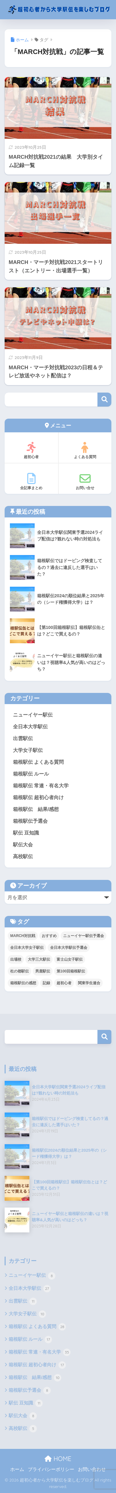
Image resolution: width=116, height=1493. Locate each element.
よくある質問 (85, 450)
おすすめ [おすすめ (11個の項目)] (49, 936)
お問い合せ (85, 481)
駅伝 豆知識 (26, 832)
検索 (104, 400)
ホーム (17, 1469)
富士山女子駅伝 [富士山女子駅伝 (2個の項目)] (70, 959)
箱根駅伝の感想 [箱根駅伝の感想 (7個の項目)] (23, 983)
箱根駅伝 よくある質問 (38, 762)
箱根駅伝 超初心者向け (38, 797)
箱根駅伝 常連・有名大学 (41, 785)
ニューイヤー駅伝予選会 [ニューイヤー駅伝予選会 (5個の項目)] (83, 936)
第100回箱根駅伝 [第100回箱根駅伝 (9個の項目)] (71, 971)
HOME (58, 1459)
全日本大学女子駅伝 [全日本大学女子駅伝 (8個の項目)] (27, 947)
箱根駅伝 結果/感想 (36, 809)
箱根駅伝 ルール (31, 773)
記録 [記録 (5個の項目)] (46, 983)
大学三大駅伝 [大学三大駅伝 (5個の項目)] (39, 959)
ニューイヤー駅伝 (33, 714)
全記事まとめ (31, 481)
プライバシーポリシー (51, 1469)
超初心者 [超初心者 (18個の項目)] (64, 983)
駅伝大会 (23, 844)
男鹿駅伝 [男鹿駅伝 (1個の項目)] (42, 971)
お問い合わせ (92, 1469)
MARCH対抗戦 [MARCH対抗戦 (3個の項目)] (22, 936)
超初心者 (31, 450)
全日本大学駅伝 (30, 726)
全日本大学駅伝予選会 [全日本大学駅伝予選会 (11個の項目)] (68, 947)
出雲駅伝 (23, 738)
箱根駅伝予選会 (30, 821)
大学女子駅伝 (28, 750)
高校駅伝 (23, 856)
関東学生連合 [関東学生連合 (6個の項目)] (89, 983)
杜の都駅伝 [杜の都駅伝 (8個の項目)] (19, 971)
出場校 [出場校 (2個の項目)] (15, 959)
